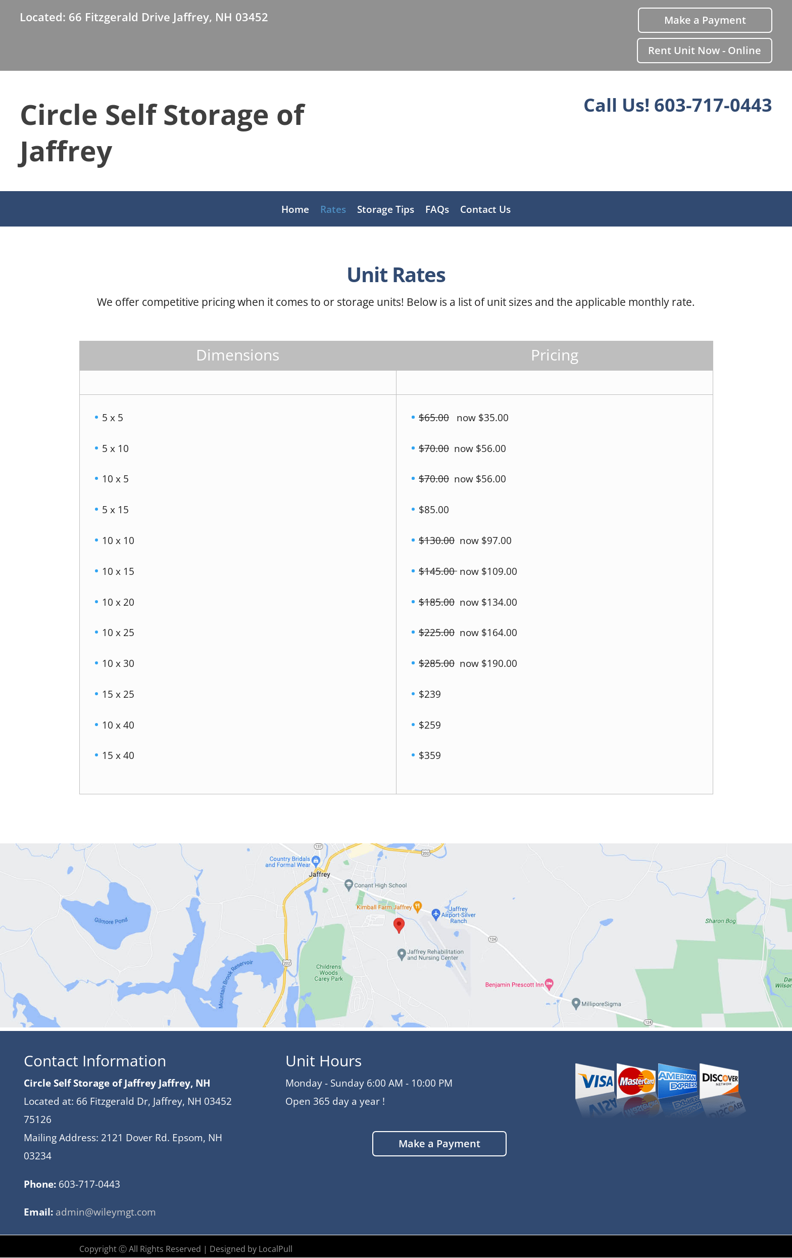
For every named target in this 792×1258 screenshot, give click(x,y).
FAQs (437, 211)
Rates (333, 211)
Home (295, 211)
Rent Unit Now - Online (704, 50)
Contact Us (485, 211)
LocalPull (275, 1248)
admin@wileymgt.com (106, 1212)
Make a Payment (705, 20)
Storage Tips (385, 211)
